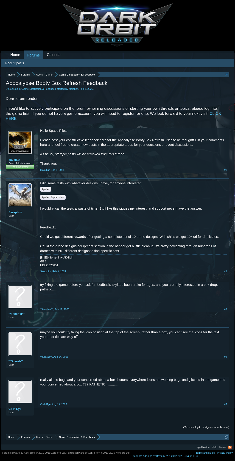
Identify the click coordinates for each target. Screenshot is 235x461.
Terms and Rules (205, 452)
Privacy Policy (225, 452)
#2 (225, 271)
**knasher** (16, 313)
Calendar (54, 55)
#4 (225, 356)
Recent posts (14, 63)
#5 (225, 404)
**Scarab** (15, 361)
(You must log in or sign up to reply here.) (206, 427)
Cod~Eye (14, 408)
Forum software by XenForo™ (98, 452)
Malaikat (73, 88)
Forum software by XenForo (34, 452)
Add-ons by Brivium (165, 456)
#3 (225, 309)
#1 (225, 170)
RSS (230, 447)
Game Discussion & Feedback (39, 88)
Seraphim (15, 212)
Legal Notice (203, 447)
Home (15, 55)
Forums (33, 55)
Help (214, 447)
